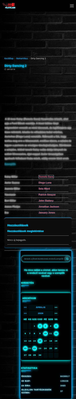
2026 (40, 313)
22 (34, 348)
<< (25, 307)
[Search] (67, 258)
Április (40, 307)
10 (45, 333)
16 (40, 341)
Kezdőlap (8, 58)
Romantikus (22, 58)
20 (25, 348)
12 (56, 333)
